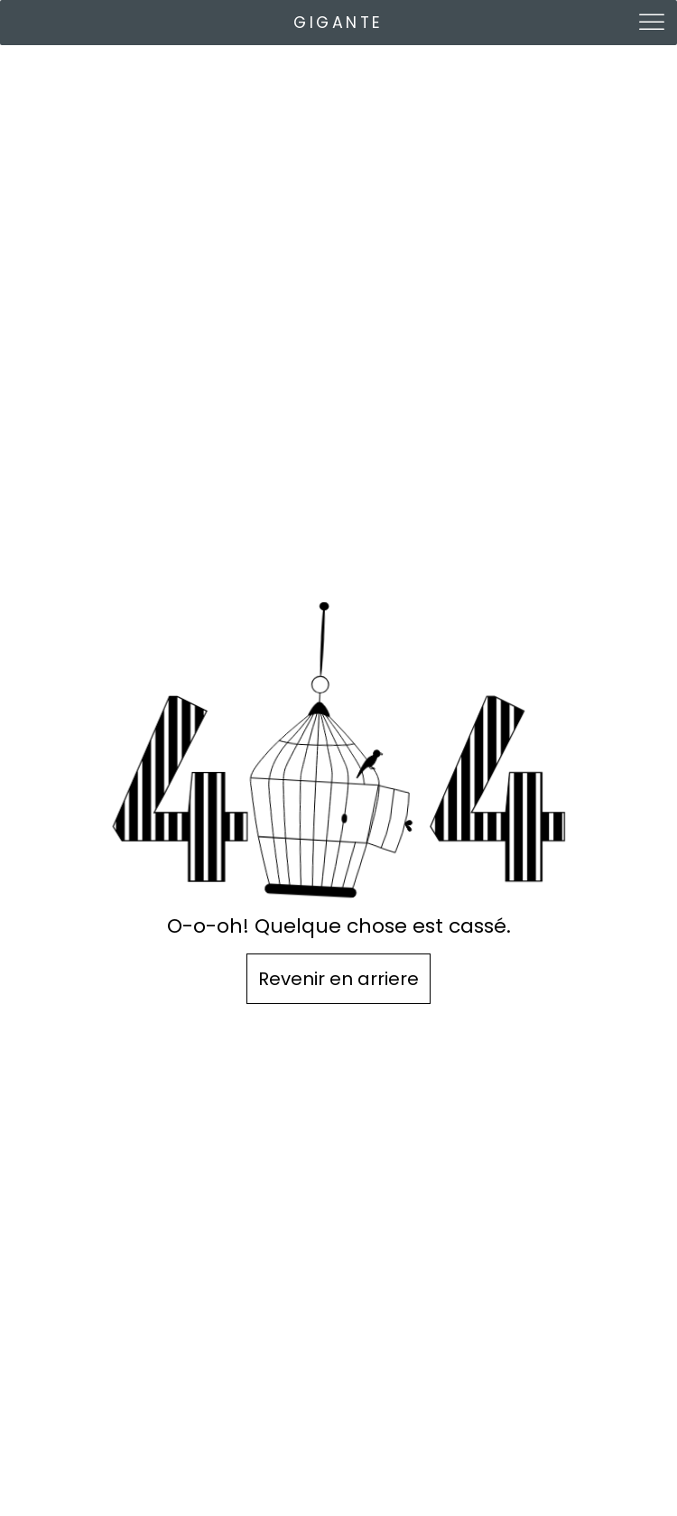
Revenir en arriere (338, 978)
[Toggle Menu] (653, 22)
